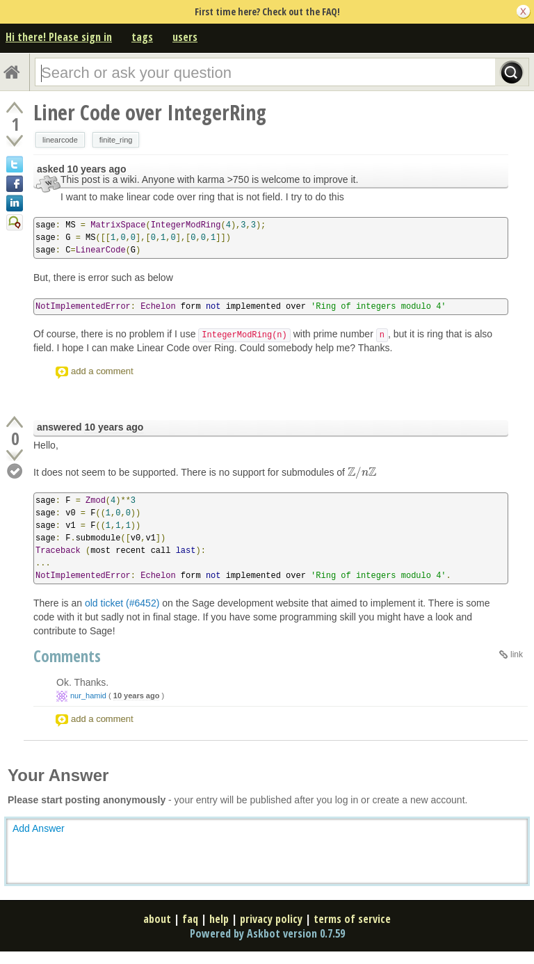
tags (142, 37)
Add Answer (39, 828)
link (516, 654)
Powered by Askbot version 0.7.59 (267, 933)
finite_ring (116, 140)
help (219, 918)
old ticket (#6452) (122, 603)
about (157, 918)
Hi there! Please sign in (59, 37)
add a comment (102, 371)
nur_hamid (88, 695)
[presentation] (362, 472)
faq (190, 918)
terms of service (352, 918)
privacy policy (271, 918)
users (184, 37)
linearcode (60, 140)
